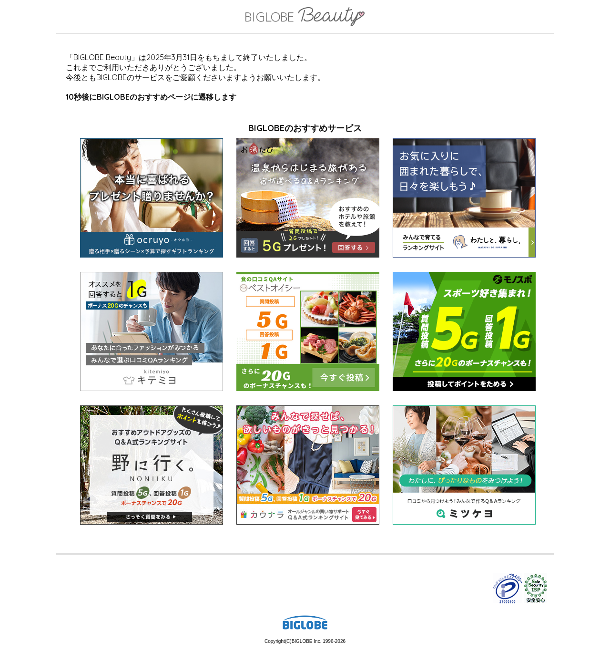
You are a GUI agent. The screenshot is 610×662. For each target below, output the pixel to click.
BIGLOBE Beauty (305, 17)
